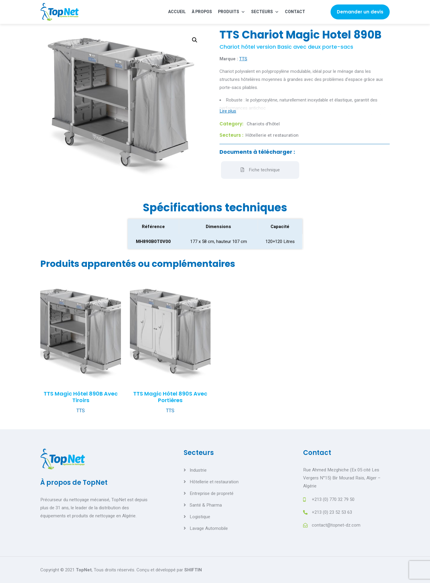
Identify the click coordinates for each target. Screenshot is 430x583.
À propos (202, 12)
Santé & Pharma (206, 505)
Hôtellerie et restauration (272, 135)
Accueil (177, 12)
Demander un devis (360, 12)
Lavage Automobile (209, 528)
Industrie (198, 470)
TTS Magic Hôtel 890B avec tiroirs (81, 397)
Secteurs (265, 12)
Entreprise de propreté (212, 493)
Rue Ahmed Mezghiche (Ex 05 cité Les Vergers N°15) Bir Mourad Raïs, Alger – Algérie (342, 478)
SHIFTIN (193, 570)
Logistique (200, 516)
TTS (243, 59)
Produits (231, 12)
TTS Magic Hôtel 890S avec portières (170, 397)
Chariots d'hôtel (263, 124)
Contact (295, 12)
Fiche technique (260, 170)
